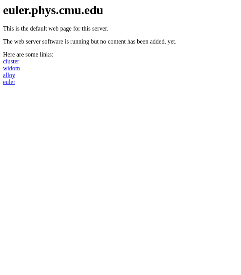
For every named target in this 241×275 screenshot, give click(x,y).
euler (9, 82)
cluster (11, 61)
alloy (9, 75)
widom (11, 68)
